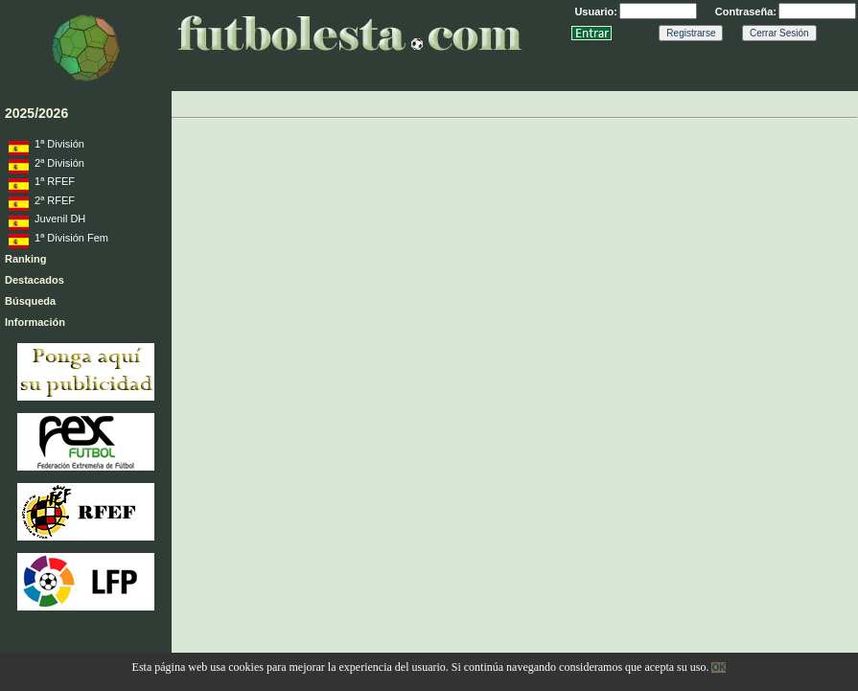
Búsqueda (30, 301)
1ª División (46, 146)
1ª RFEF (42, 184)
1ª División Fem (58, 240)
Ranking (25, 259)
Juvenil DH (47, 221)
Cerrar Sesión (779, 33)
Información (35, 322)
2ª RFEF (42, 203)
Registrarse (690, 33)
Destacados (34, 280)
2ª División (46, 165)
